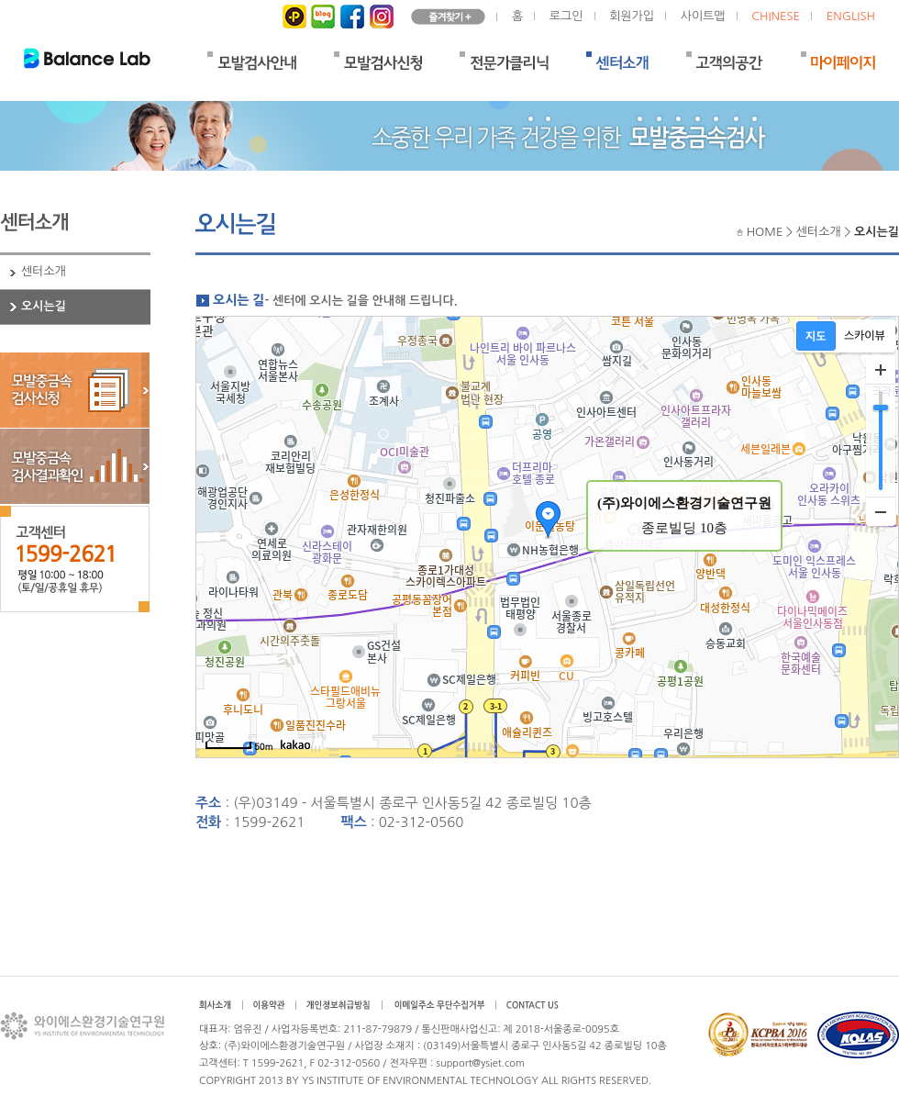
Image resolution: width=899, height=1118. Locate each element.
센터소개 (43, 271)
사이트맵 (703, 16)
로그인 (566, 16)
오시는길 (43, 306)
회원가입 (631, 16)
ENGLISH (851, 16)
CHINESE (775, 16)
